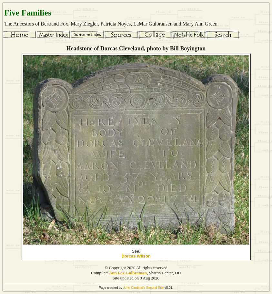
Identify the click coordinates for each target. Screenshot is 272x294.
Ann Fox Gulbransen (128, 272)
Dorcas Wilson (135, 256)
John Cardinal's (134, 287)
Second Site (155, 287)
